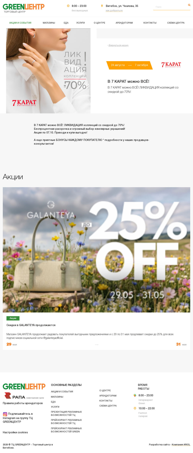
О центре (105, 391)
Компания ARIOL (181, 445)
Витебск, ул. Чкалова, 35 (122, 6)
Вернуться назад (118, 45)
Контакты (105, 401)
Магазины (57, 397)
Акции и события (62, 392)
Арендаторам (107, 396)
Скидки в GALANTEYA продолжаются (30, 325)
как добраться (114, 11)
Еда (53, 402)
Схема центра (108, 406)
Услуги (55, 407)
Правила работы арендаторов (23, 403)
